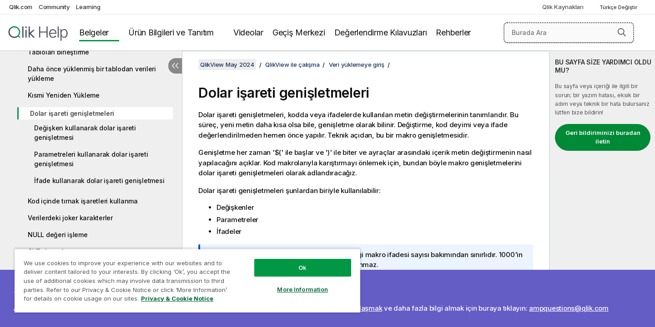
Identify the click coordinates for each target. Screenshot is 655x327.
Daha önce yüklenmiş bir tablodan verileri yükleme (92, 73)
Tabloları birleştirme (58, 52)
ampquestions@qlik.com (569, 308)
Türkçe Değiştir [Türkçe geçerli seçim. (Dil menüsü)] (619, 7)
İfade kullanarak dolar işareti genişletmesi (99, 180)
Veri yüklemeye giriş (356, 64)
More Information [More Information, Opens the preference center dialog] (302, 289)
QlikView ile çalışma (292, 64)
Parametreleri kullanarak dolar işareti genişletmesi (91, 159)
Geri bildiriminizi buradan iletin (602, 137)
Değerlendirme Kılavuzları (380, 32)
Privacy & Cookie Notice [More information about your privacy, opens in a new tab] (177, 298)
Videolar (248, 32)
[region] (187, 280)
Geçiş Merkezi (298, 32)
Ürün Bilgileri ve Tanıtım (171, 32)
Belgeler (94, 32)
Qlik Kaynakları (562, 6)
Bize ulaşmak (361, 308)
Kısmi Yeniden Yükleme (64, 95)
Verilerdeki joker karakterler (70, 218)
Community (54, 6)
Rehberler (453, 32)
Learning (88, 6)
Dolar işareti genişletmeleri (72, 113)
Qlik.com (20, 6)
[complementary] (602, 189)
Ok (302, 267)
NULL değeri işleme (58, 234)
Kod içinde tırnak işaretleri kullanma (83, 201)
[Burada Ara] (568, 32)
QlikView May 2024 (227, 64)
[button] (622, 32)
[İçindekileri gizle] (175, 66)
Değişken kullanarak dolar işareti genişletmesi (85, 132)
